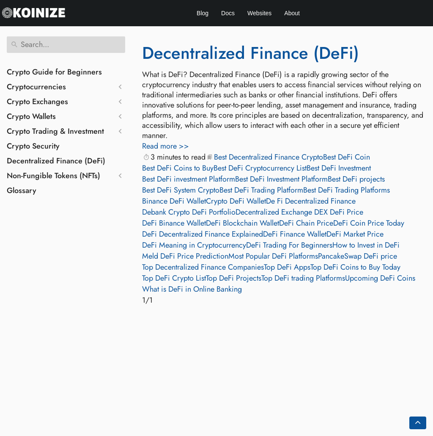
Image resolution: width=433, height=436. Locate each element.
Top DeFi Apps (287, 267)
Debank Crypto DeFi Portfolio (189, 212)
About (292, 13)
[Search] (66, 44)
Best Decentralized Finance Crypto (268, 157)
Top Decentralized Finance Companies (203, 267)
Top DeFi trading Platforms (303, 278)
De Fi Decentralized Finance (311, 201)
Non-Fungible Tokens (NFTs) (53, 175)
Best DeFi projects (356, 179)
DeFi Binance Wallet (174, 223)
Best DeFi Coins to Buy (178, 168)
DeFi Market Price (355, 234)
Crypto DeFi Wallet (236, 201)
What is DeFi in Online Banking (192, 289)
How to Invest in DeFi (366, 245)
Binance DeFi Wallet (174, 201)
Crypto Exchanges (37, 101)
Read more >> (165, 146)
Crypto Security (33, 146)
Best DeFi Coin (346, 157)
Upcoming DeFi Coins (380, 278)
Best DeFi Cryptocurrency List (260, 168)
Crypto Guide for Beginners (54, 71)
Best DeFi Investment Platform (281, 179)
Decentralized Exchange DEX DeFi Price (299, 212)
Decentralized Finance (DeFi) (56, 160)
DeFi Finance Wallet (294, 234)
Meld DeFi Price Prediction (185, 256)
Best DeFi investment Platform (188, 179)
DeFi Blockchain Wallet (242, 223)
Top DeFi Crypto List (174, 278)
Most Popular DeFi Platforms (273, 256)
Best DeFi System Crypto (180, 190)
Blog (202, 13)
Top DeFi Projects (233, 278)
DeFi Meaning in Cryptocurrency (194, 245)
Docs (228, 13)
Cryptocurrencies (36, 86)
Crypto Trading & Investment (55, 131)
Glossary (21, 190)
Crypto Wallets (31, 116)
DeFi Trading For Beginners (289, 245)
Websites (259, 13)
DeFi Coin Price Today (368, 223)
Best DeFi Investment (339, 168)
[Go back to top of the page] (417, 423)
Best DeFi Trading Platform (261, 190)
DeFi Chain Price (306, 223)
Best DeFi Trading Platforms (346, 190)
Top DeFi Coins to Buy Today (355, 267)
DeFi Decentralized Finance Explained (202, 234)
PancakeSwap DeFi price (357, 256)
